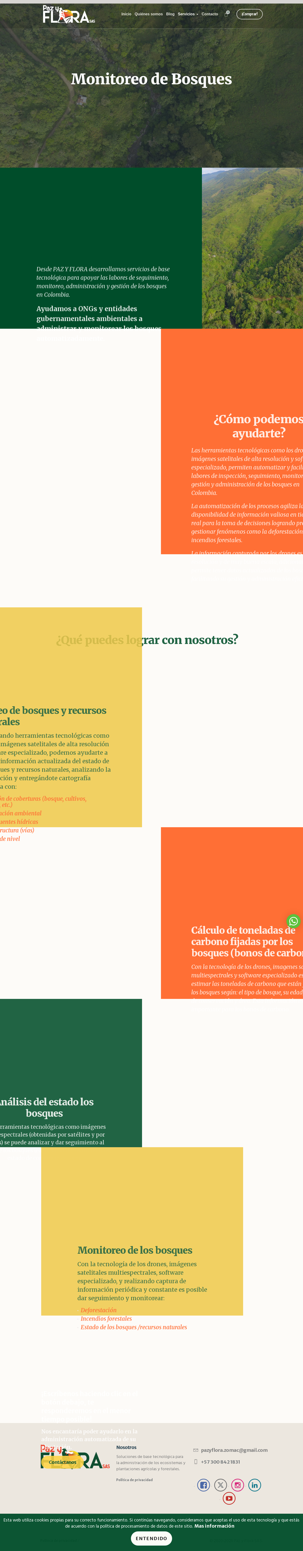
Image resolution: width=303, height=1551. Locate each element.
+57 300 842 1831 (220, 1462)
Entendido (151, 1538)
